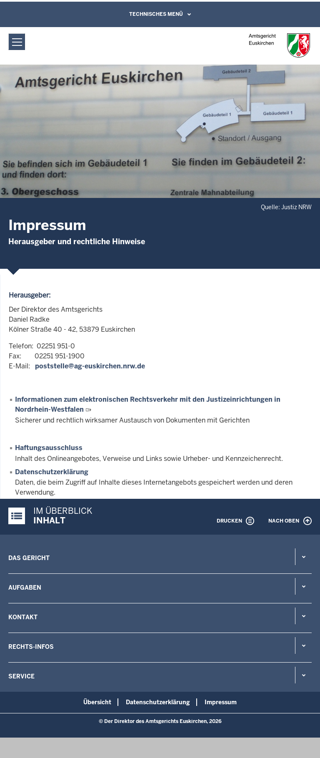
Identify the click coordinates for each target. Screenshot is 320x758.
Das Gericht (29, 558)
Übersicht (97, 702)
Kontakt (23, 617)
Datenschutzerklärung (51, 472)
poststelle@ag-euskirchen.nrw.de (89, 366)
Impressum (221, 702)
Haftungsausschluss (48, 447)
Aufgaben (24, 587)
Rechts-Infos (31, 646)
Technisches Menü (156, 14)
